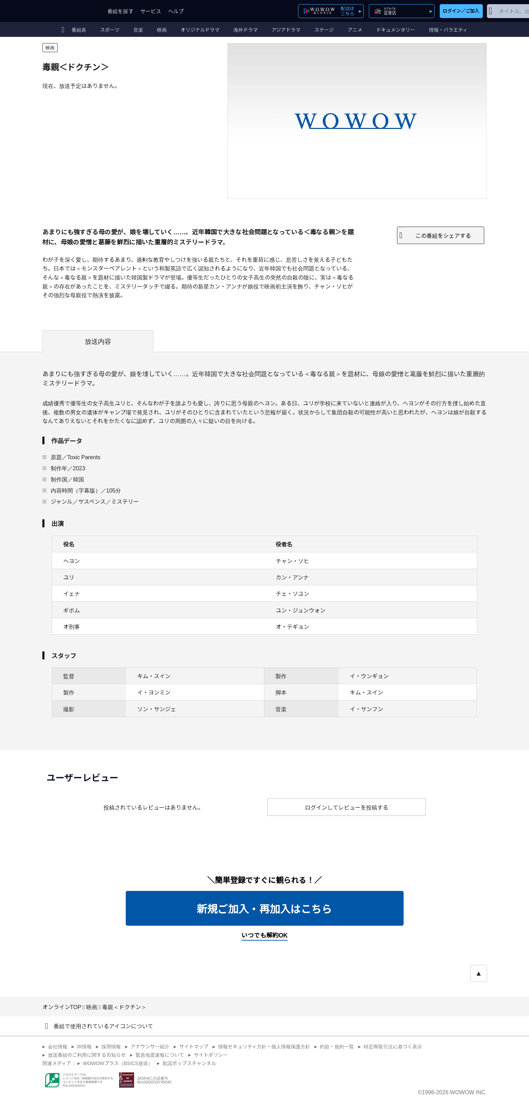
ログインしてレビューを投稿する (346, 807)
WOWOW (67, 11)
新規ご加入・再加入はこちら (264, 908)
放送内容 (98, 341)
